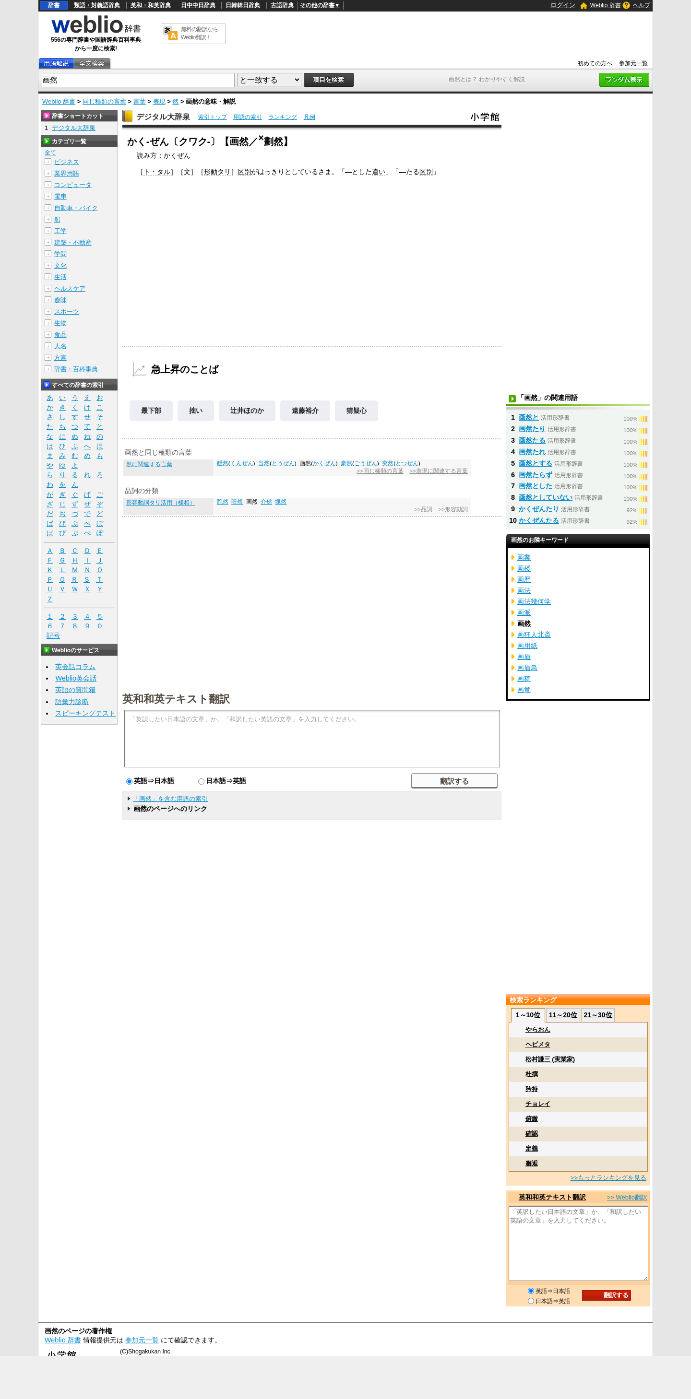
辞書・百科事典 (76, 369)
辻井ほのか (247, 410)
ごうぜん (365, 463)
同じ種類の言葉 (104, 101)
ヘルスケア (69, 288)
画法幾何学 (534, 601)
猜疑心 (356, 410)
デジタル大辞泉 (163, 117)
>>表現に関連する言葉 (438, 471)
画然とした (535, 486)
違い (378, 172)
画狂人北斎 (534, 634)
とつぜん (406, 463)
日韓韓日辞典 (243, 5)
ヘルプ (641, 5)
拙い (196, 410)
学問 (60, 254)
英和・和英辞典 (151, 5)
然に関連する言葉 (149, 464)
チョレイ (537, 1103)
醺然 (222, 463)
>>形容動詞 (452, 509)
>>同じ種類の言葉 (380, 471)
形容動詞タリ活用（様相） (160, 503)
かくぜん (324, 463)
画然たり (532, 429)
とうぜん (283, 463)
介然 (266, 502)
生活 (60, 277)
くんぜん (241, 463)
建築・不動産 (73, 242)
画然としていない (545, 497)
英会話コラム (75, 666)
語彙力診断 (72, 701)
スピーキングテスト (85, 713)
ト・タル (156, 172)
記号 (53, 635)
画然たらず (535, 475)
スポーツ (66, 311)
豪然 (346, 463)
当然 (264, 463)
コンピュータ (73, 184)
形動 (210, 172)
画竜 (524, 690)
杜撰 (531, 1074)
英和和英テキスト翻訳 (176, 698)
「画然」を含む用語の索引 (170, 798)
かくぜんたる (539, 520)
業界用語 (66, 173)
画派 (524, 612)
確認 (531, 1133)
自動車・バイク (76, 208)
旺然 (237, 502)
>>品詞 (423, 509)
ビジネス (66, 161)
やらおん (537, 1029)
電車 (60, 196)
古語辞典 (282, 5)
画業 (524, 557)
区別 (244, 172)
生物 (60, 323)
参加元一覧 (633, 63)
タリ (224, 172)
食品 (60, 334)
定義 (531, 1148)
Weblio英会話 (75, 678)
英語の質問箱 (75, 690)
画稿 (524, 678)
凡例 (309, 117)
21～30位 (598, 1015)
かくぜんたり (539, 509)
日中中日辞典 (198, 5)
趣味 (60, 300)
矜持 (531, 1089)
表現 (159, 101)
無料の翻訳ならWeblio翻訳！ (199, 33)
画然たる (532, 440)
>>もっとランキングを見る (608, 1177)
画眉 (524, 656)
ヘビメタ (537, 1044)
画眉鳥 (527, 667)
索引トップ (212, 117)
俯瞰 (531, 1118)
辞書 (54, 5)
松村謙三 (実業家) (550, 1059)
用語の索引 (247, 117)
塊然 (280, 502)
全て (50, 152)
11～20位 (563, 1015)
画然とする (535, 463)
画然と (529, 417)
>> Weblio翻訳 (627, 1197)
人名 (60, 346)
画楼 (524, 568)
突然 (387, 463)
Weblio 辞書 (605, 5)
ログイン (562, 5)
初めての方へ (595, 63)
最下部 (151, 410)
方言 (60, 357)
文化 (60, 265)
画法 (524, 590)
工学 (60, 231)
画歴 (524, 579)
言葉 (139, 101)
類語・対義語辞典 (97, 5)
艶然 (222, 502)
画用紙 (527, 645)
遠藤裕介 (305, 410)
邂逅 (531, 1163)
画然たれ (532, 452)
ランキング (282, 117)
